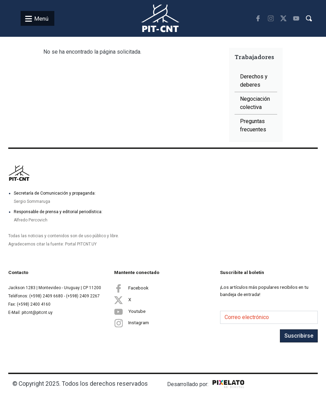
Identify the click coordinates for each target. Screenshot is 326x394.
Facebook (131, 288)
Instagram (131, 323)
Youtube (129, 311)
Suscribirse (298, 335)
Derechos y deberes (254, 80)
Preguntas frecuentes (253, 125)
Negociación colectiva (255, 103)
